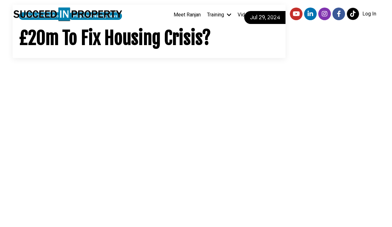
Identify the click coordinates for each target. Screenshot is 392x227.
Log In (369, 14)
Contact (275, 15)
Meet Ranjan (187, 15)
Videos (249, 15)
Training (219, 15)
